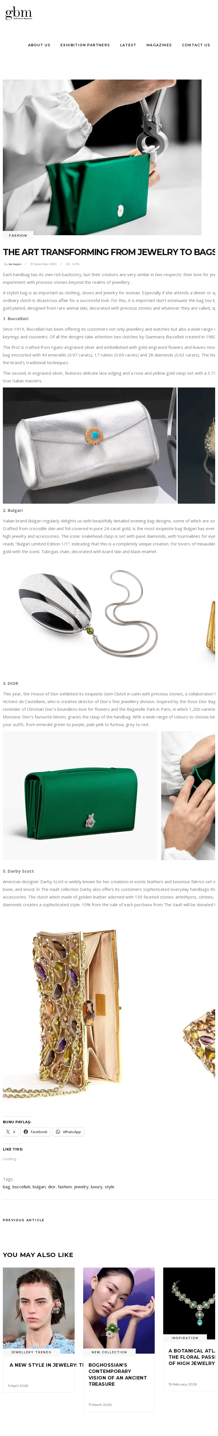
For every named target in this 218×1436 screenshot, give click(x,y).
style (109, 1186)
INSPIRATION (185, 1338)
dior (52, 1186)
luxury (96, 1186)
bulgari (39, 1186)
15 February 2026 (183, 1384)
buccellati (21, 1186)
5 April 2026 (18, 1385)
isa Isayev (15, 264)
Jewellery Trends (31, 1352)
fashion (65, 1186)
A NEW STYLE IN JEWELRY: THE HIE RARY (61, 1365)
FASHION (18, 235)
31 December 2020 (43, 264)
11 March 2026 (100, 1404)
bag (6, 1186)
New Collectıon (109, 1352)
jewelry (81, 1186)
